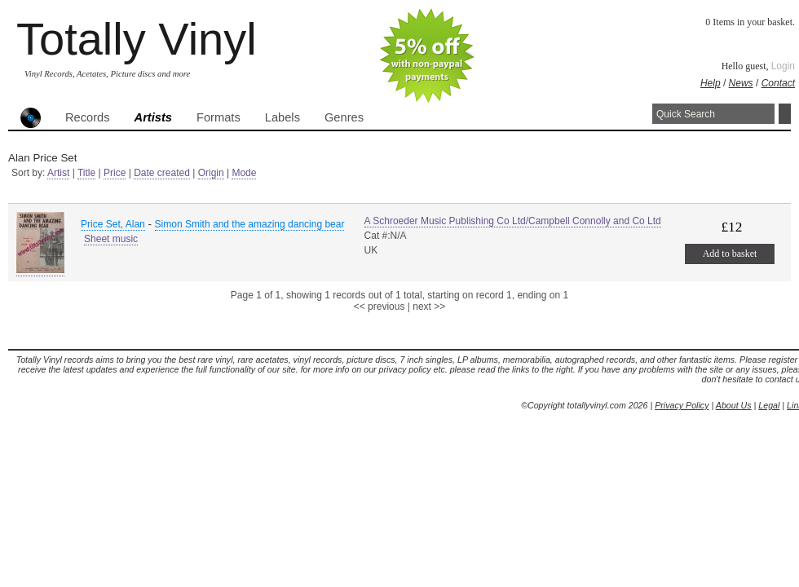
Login (783, 66)
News (741, 83)
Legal (768, 405)
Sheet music (111, 239)
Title (86, 173)
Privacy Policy (682, 405)
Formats (218, 117)
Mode (244, 173)
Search (785, 114)
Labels (282, 117)
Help (710, 83)
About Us (734, 405)
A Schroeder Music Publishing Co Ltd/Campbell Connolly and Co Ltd (512, 221)
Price (115, 173)
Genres (344, 117)
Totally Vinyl (136, 38)
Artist (58, 173)
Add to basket (730, 253)
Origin (211, 173)
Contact (778, 83)
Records (87, 117)
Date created (162, 173)
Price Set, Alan (113, 224)
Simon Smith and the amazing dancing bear (250, 224)
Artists (153, 117)
